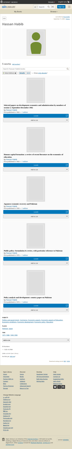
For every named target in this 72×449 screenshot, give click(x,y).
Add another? (16, 64)
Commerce (23, 320)
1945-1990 (14, 335)
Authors (22, 379)
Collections (23, 384)
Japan (11, 329)
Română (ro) (7, 421)
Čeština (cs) (6, 399)
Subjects (22, 381)
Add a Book (56, 381)
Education (49, 322)
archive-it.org (10, 445)
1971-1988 (6, 335)
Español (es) (7, 407)
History (68, 19)
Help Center (57, 374)
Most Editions (9, 73)
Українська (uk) (8, 428)
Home (22, 374)
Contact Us (56, 377)
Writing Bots (40, 381)
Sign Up (61, 7)
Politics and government (10, 320)
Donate (51, 2)
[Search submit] (49, 7)
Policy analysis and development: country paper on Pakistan (28, 297)
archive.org (46, 443)
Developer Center (42, 374)
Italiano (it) (6, 416)
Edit (4, 18)
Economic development (25, 322)
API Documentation (43, 377)
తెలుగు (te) (6, 425)
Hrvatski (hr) (7, 414)
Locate (36, 116)
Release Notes (57, 384)
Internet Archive (32, 439)
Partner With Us (8, 379)
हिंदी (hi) (5, 411)
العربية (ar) (6, 397)
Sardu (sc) (6, 423)
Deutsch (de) (7, 402)
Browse (47, 11)
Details (22, 73)
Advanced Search (25, 386)
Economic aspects (34, 320)
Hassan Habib (11, 110)
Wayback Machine (36, 443)
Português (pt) (7, 418)
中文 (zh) (6, 430)
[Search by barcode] (52, 7)
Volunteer (6, 377)
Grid (28, 73)
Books (22, 377)
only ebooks (42, 73)
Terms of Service (8, 386)
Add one (12, 356)
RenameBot (66, 17)
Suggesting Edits (58, 379)
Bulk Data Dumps (42, 379)
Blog (4, 384)
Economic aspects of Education (52, 320)
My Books (18, 11)
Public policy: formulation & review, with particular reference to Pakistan (33, 251)
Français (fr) (7, 409)
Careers (5, 381)
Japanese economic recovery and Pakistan (20, 204)
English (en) (7, 404)
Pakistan (5, 329)
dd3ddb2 (66, 440)
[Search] (42, 7)
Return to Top (24, 388)
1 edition (25, 112)
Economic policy (39, 322)
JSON (68, 361)
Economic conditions (9, 322)
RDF (65, 361)
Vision (5, 374)
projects (20, 443)
